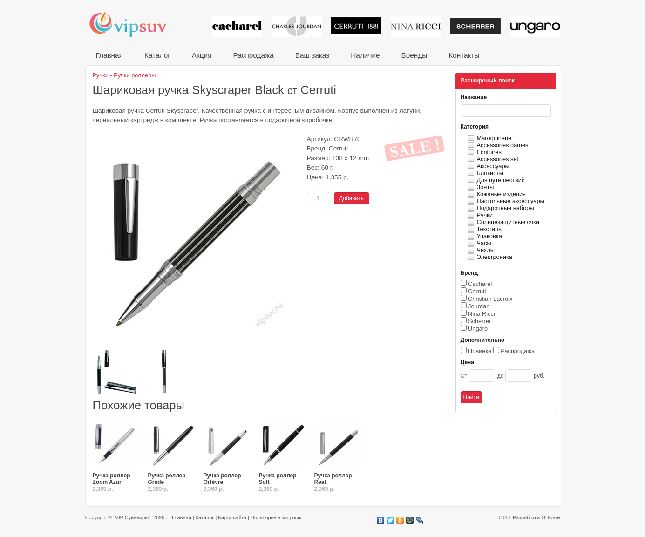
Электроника (488, 256)
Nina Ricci (481, 313)
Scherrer (479, 321)
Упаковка (483, 235)
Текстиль (483, 228)
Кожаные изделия (495, 193)
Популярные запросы (276, 517)
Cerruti (477, 291)
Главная (109, 55)
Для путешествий (495, 180)
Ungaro (478, 328)
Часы (478, 242)
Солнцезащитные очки (502, 221)
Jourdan (478, 306)
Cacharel (480, 283)
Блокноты (484, 173)
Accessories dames (497, 145)
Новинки (479, 350)
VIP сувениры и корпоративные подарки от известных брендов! (134, 24)
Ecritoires (483, 152)
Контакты (463, 55)
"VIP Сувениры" (131, 517)
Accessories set (492, 159)
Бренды (414, 55)
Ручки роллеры (135, 75)
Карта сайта (232, 517)
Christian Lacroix (490, 298)
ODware (550, 517)
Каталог (157, 55)
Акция (202, 55)
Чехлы (480, 249)
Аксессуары (487, 166)
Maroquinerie (488, 138)
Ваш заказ (312, 55)
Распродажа (253, 55)
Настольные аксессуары (504, 200)
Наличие (365, 55)
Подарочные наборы (499, 207)
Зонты (479, 187)
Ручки (479, 214)
